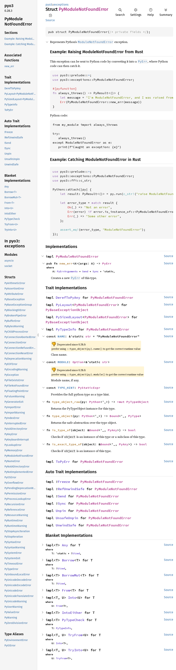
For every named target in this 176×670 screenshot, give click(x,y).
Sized (76, 553)
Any (65, 545)
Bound (114, 416)
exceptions (61, 4)
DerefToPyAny (68, 297)
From (66, 590)
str (88, 336)
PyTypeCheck (73, 620)
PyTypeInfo (66, 329)
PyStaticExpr (89, 388)
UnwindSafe (66, 525)
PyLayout (64, 305)
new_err (65, 263)
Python (94, 402)
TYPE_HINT (66, 388)
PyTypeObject (137, 402)
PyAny (112, 430)
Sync (96, 271)
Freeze (64, 482)
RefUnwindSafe (71, 489)
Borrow (68, 560)
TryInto (75, 650)
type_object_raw (66, 402)
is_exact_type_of (67, 444)
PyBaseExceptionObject (67, 310)
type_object (62, 416)
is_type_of (61, 430)
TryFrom (75, 635)
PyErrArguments (67, 271)
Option (78, 362)
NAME (61, 336)
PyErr (107, 263)
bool (132, 430)
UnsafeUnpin (67, 518)
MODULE (63, 362)
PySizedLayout (69, 317)
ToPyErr (63, 461)
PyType (133, 416)
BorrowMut (71, 575)
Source (50, 20)
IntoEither (72, 612)
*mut (121, 402)
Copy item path (50, 15)
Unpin (61, 511)
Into (72, 597)
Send (85, 271)
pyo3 (49, 4)
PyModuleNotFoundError (77, 256)
